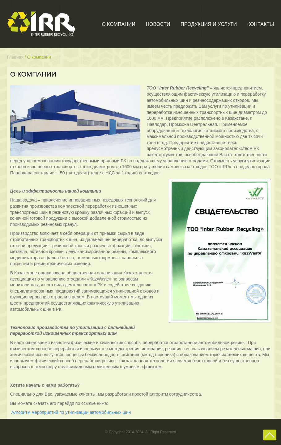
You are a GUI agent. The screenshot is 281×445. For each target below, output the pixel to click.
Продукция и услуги (209, 24)
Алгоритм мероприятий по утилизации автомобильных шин (71, 412)
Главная (15, 57)
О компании (118, 24)
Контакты (260, 24)
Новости (158, 24)
